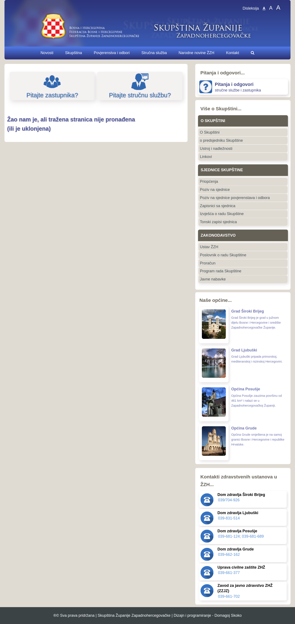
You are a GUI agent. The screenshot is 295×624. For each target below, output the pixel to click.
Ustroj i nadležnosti (216, 148)
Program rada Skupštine (220, 271)
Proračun (208, 263)
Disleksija (251, 8)
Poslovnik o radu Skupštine (223, 255)
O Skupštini (210, 132)
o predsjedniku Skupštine (221, 140)
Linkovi (206, 157)
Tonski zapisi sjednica (218, 222)
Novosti (47, 53)
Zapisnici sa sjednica (217, 206)
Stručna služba (154, 53)
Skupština (73, 53)
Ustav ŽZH (209, 247)
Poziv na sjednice (215, 189)
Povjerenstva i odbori (112, 53)
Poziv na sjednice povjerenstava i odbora (235, 198)
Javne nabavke (213, 279)
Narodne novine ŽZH (196, 53)
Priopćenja (209, 181)
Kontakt (232, 53)
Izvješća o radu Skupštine (222, 214)
